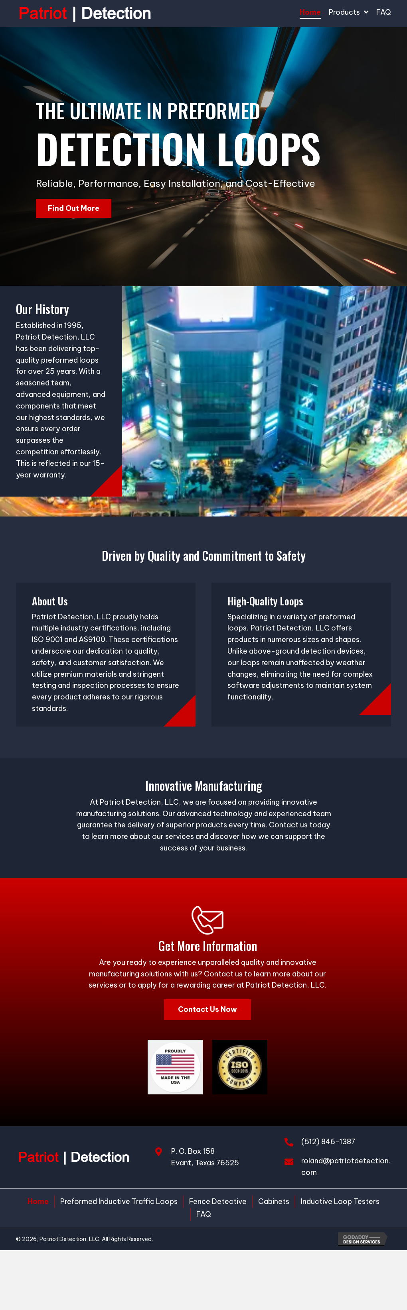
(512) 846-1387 (328, 1141)
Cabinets (273, 1201)
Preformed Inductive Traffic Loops (119, 1201)
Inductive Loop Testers (340, 1201)
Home (38, 1201)
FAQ (203, 1214)
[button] (73, 208)
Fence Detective (218, 1201)
